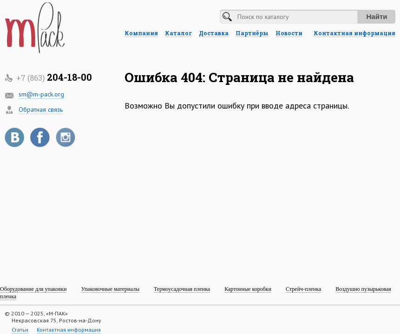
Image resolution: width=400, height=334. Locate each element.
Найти (377, 16)
